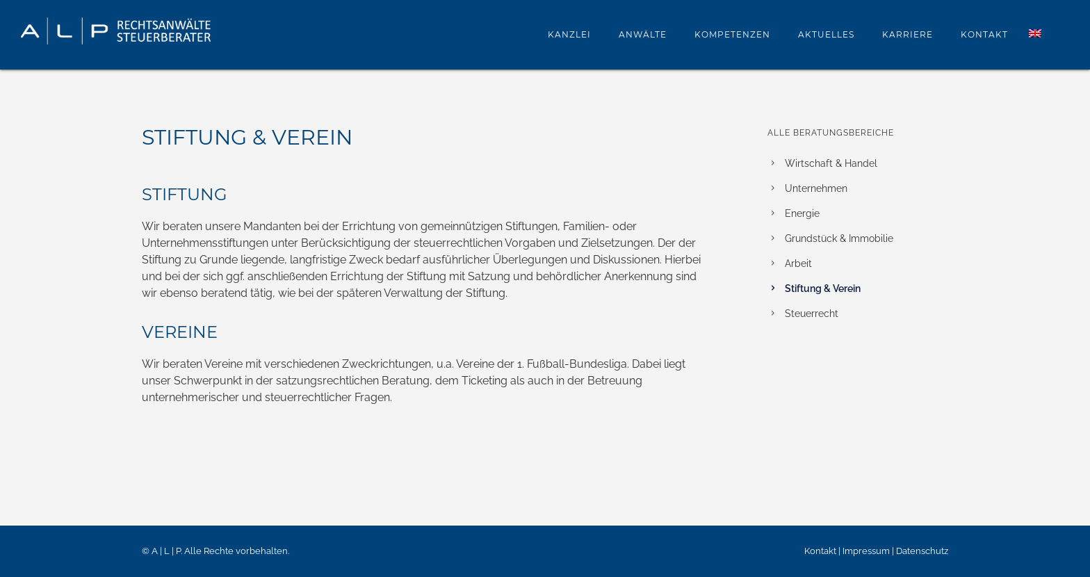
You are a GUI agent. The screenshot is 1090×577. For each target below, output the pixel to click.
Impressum (866, 551)
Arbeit (798, 263)
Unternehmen (816, 188)
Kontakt (984, 34)
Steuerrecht (811, 313)
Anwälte (643, 34)
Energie (802, 213)
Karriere (907, 34)
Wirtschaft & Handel (831, 163)
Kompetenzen (732, 34)
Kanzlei (569, 34)
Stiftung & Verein (823, 288)
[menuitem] (1035, 34)
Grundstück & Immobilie (839, 238)
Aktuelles (826, 34)
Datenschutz (922, 551)
